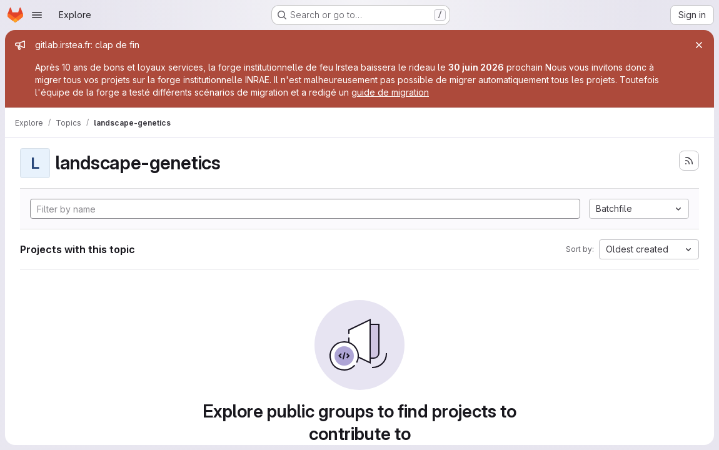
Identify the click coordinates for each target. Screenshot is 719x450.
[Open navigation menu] (37, 15)
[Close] (698, 45)
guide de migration (390, 92)
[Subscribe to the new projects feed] (689, 161)
